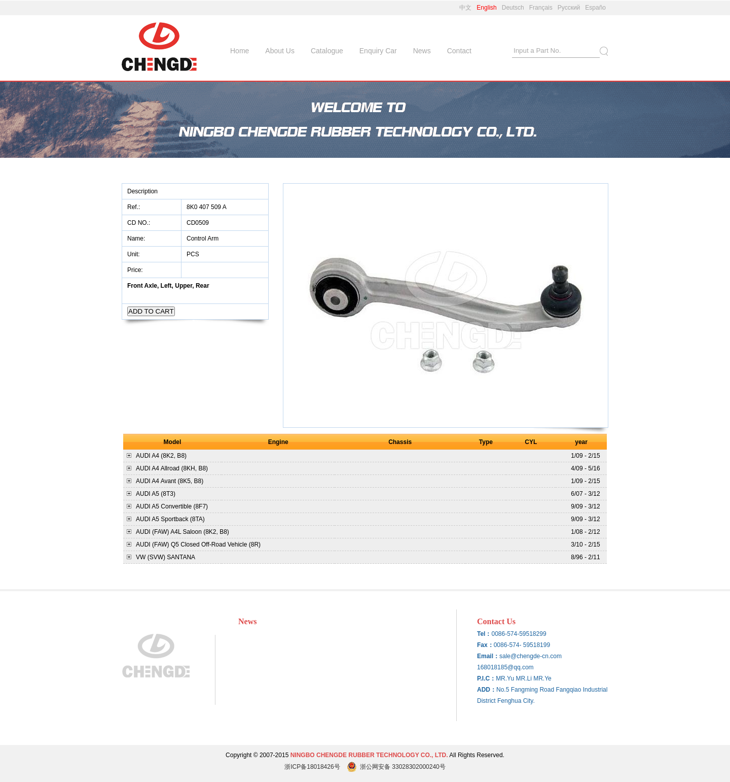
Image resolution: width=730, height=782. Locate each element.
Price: (135, 270)
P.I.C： (486, 678)
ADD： (486, 689)
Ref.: (134, 207)
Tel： (484, 633)
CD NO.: (138, 222)
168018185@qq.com (505, 667)
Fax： (485, 645)
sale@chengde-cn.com (530, 656)
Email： (488, 656)
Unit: (134, 254)
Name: (137, 238)
